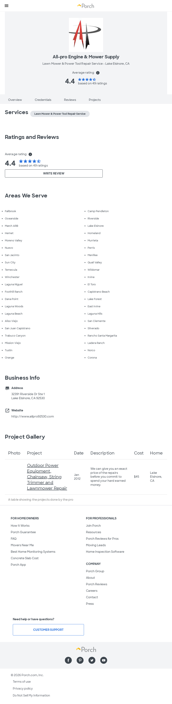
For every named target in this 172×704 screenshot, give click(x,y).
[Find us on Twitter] (91, 660)
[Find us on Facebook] (68, 660)
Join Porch (93, 525)
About (90, 578)
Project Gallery (25, 436)
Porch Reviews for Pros (102, 539)
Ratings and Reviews (32, 137)
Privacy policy (23, 688)
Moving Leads (96, 545)
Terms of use (22, 681)
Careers (91, 591)
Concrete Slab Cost (25, 558)
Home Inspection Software (105, 552)
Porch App (18, 565)
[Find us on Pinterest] (80, 660)
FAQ (13, 539)
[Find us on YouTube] (103, 660)
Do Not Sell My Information (31, 695)
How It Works (20, 525)
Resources (93, 532)
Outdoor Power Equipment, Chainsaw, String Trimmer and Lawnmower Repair (47, 477)
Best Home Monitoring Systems (33, 552)
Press (90, 604)
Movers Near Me (22, 545)
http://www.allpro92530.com (32, 416)
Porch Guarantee (23, 532)
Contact (92, 597)
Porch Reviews (96, 584)
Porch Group (95, 571)
